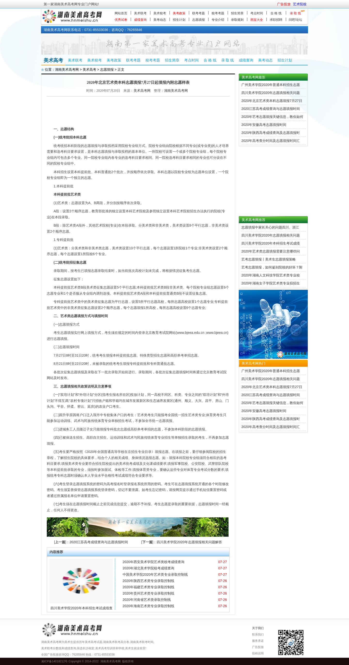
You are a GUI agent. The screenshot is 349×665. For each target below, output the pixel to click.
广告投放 (258, 647)
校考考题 (218, 13)
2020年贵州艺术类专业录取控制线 (148, 593)
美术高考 (89, 69)
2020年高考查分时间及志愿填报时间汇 (270, 141)
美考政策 (179, 13)
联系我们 (258, 634)
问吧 (292, 20)
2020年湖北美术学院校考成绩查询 (148, 568)
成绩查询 (140, 20)
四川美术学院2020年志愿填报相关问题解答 (189, 542)
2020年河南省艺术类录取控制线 (147, 600)
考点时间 (256, 13)
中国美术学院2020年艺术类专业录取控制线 (155, 574)
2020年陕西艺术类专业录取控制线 (148, 581)
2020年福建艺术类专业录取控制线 (148, 587)
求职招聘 (276, 20)
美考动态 (159, 20)
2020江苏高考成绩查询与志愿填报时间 (99, 542)
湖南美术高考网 (67, 69)
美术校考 (159, 13)
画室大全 (256, 20)
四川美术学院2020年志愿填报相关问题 (270, 93)
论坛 (299, 20)
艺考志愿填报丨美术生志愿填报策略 (268, 259)
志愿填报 (198, 20)
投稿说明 (258, 653)
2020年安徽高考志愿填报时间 (263, 125)
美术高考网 (142, 90)
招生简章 (237, 13)
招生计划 (179, 20)
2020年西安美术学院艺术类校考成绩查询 (153, 562)
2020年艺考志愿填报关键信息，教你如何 (272, 117)
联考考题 (198, 13)
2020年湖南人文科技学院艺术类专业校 (270, 275)
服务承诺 (258, 640)
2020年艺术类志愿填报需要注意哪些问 (270, 251)
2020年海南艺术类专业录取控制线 (148, 606)
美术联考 (140, 13)
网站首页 (121, 13)
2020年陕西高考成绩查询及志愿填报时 (270, 133)
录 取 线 (295, 13)
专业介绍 (218, 20)
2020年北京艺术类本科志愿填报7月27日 (271, 101)
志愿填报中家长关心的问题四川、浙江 (270, 227)
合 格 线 (276, 13)
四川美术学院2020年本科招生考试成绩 (270, 243)
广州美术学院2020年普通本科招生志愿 (270, 85)
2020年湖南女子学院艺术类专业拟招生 (270, 283)
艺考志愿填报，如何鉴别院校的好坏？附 (271, 267)
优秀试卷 (121, 20)
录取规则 (237, 20)
